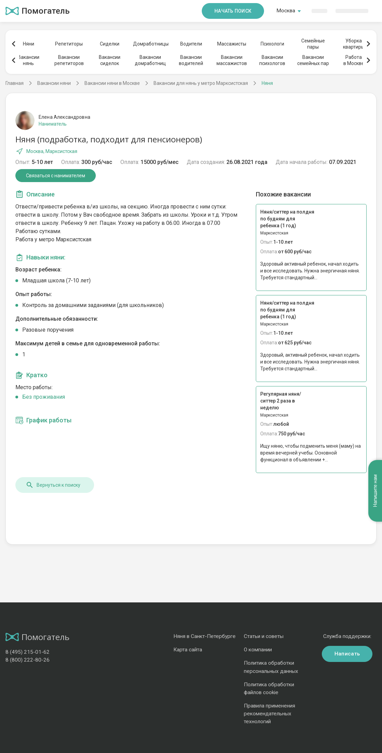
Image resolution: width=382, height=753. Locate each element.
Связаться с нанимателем (55, 175)
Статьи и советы (264, 636)
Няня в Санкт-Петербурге (204, 636)
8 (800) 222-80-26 (27, 660)
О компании (258, 650)
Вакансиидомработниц (150, 60)
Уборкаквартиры (354, 44)
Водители (191, 44)
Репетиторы (69, 44)
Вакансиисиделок (109, 60)
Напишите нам (375, 421)
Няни (28, 44)
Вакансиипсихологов (272, 60)
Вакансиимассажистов (231, 60)
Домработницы (150, 44)
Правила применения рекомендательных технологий (269, 714)
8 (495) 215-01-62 (27, 652)
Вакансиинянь (28, 60)
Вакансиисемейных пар (313, 60)
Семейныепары (313, 44)
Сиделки (109, 44)
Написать (347, 654)
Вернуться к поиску (53, 485)
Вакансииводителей (191, 60)
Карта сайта (187, 650)
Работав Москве (353, 60)
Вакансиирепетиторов (69, 60)
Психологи (272, 44)
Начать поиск (232, 11)
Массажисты (231, 44)
